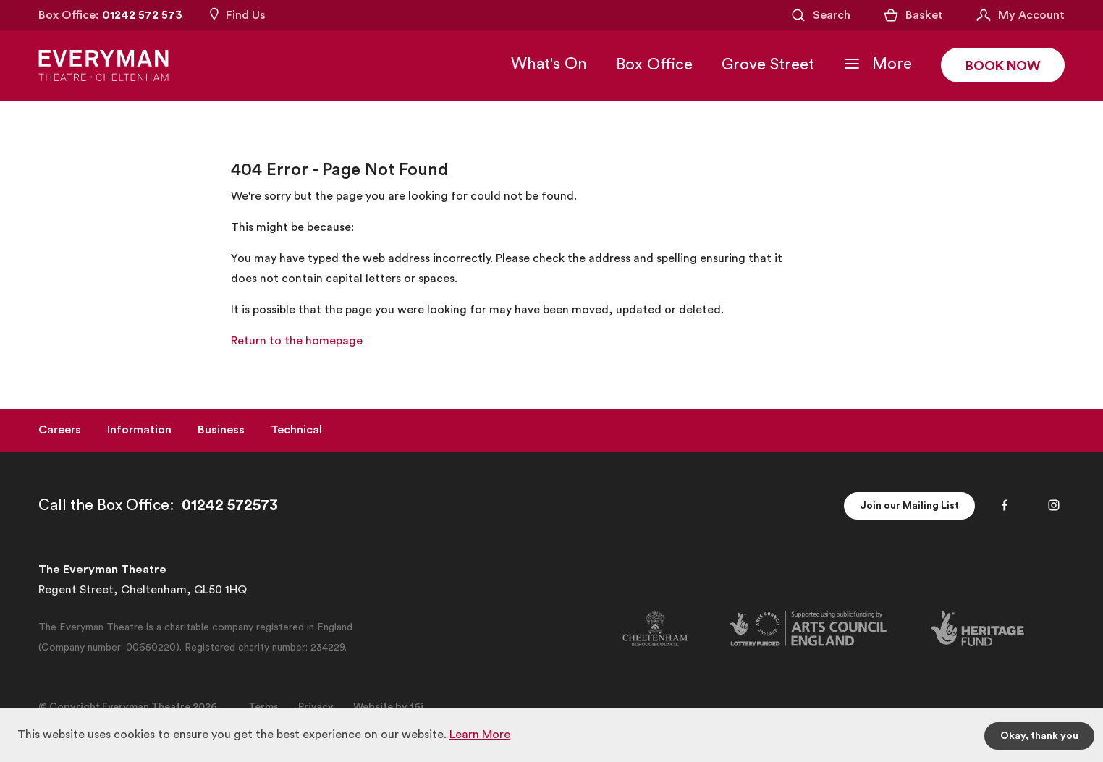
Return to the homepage (297, 341)
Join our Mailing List (909, 506)
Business (221, 430)
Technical (296, 430)
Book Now (1002, 65)
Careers (59, 430)
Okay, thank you (1039, 736)
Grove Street (768, 64)
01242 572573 (230, 505)
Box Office (654, 64)
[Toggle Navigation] (877, 63)
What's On (549, 64)
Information (139, 430)
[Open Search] (820, 15)
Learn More (479, 734)
